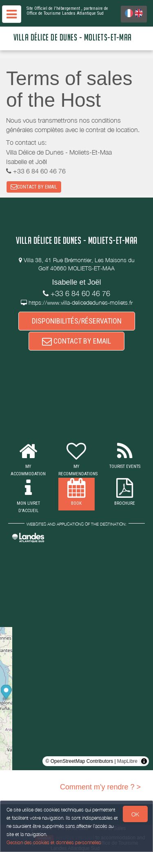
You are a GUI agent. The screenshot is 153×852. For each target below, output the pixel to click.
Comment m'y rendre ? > (100, 787)
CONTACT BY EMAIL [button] (34, 187)
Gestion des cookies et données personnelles (54, 842)
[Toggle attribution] (144, 761)
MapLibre (127, 761)
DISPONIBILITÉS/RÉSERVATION (77, 321)
